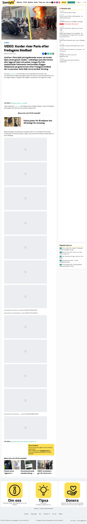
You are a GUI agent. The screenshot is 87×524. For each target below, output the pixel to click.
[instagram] (55, 2)
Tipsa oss (42, 2)
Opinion (30, 2)
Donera (64, 2)
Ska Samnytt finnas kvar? (71, 24)
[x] (52, 2)
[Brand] (8, 2)
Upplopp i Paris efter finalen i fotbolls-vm (23, 441)
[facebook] (57, 2)
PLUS (25, 2)
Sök (84, 2)
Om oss (48, 2)
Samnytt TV (47, 514)
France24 (18, 106)
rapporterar (13, 74)
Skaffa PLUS (71, 2)
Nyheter (19, 2)
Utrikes (6, 42)
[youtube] (59, 2)
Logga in (79, 2)
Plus (40, 514)
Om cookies (73, 520)
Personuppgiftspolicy (81, 520)
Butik (36, 2)
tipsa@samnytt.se (45, 450)
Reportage (33, 514)
